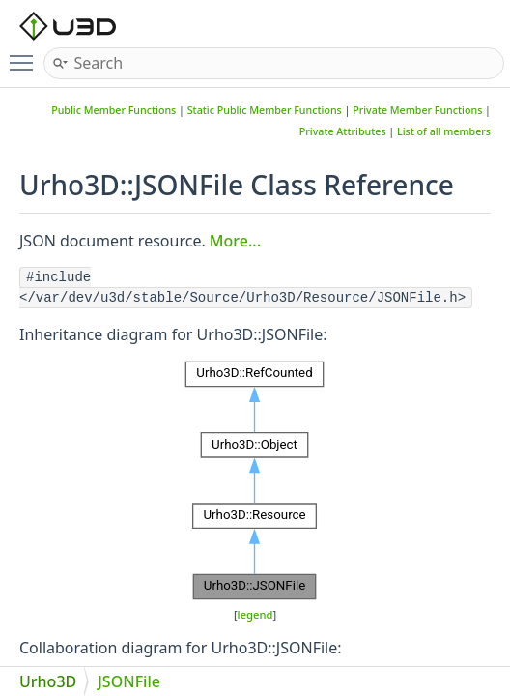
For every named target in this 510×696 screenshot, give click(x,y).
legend (255, 614)
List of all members (444, 131)
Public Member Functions (113, 110)
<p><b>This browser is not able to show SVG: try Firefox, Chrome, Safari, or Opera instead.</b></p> (255, 480)
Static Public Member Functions (264, 110)
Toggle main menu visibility (26, 55)
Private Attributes (342, 131)
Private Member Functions (417, 110)
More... (235, 240)
